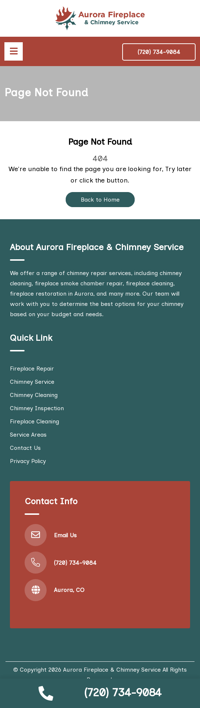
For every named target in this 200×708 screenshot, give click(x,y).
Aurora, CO (69, 589)
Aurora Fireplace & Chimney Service (112, 669)
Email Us (65, 535)
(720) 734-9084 (122, 692)
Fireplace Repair (32, 368)
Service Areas (28, 434)
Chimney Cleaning (34, 394)
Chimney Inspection (37, 408)
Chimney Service (32, 381)
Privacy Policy (28, 461)
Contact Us (25, 447)
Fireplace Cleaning (34, 421)
